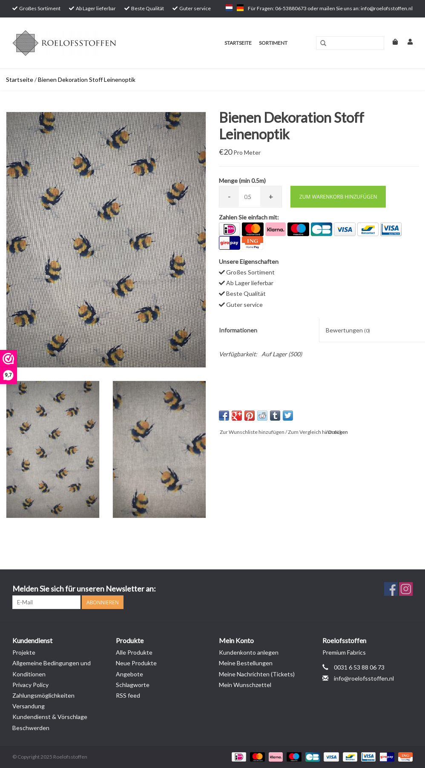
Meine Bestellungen (246, 663)
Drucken (338, 432)
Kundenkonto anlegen (249, 652)
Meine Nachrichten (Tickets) (257, 674)
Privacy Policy (30, 684)
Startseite (238, 43)
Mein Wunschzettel (245, 684)
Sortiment (273, 43)
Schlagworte (132, 684)
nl (229, 7)
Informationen (238, 330)
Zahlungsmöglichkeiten (43, 695)
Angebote (129, 674)
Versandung (28, 706)
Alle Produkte (134, 652)
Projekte (23, 652)
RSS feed (128, 695)
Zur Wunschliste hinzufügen (252, 432)
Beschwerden (30, 727)
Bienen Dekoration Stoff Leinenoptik (86, 79)
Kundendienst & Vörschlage (49, 716)
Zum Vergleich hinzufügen (318, 432)
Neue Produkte (136, 663)
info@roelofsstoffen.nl (364, 678)
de (240, 7)
